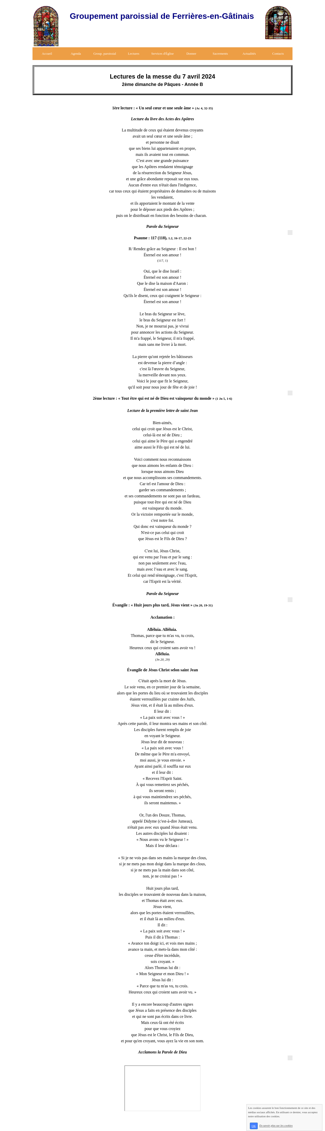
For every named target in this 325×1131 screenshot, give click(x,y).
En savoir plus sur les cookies (275, 1125)
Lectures (133, 53)
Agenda (76, 53)
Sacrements (220, 53)
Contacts (278, 53)
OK (254, 1125)
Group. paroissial (104, 53)
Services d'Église (162, 53)
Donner (191, 53)
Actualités (249, 53)
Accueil (47, 53)
